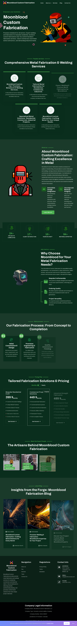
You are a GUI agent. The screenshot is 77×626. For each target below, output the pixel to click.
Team (22, 576)
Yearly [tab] (43, 385)
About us (48, 3)
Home (41, 3)
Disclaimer (42, 574)
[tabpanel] (38, 408)
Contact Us (67, 3)
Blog (61, 3)
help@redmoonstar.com (68, 578)
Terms (41, 571)
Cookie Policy (49, 623)
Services (55, 3)
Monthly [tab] (34, 385)
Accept (67, 623)
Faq (22, 571)
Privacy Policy (43, 568)
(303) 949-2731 (66, 584)
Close (73, 623)
